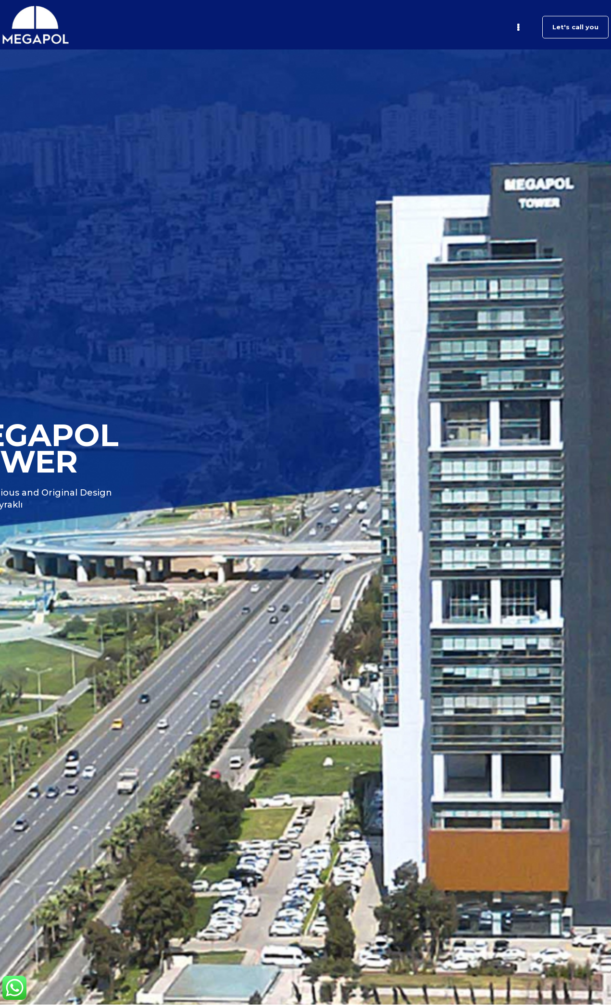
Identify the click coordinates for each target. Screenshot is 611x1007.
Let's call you (575, 27)
